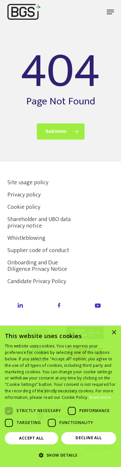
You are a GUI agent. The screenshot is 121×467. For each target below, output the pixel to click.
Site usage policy (27, 182)
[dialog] (60, 396)
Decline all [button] (89, 437)
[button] (110, 12)
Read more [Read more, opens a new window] (100, 397)
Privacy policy (24, 195)
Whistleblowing (26, 238)
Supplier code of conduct (38, 250)
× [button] (113, 332)
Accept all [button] (31, 438)
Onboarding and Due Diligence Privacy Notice (37, 266)
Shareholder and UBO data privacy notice (39, 222)
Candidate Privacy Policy (36, 281)
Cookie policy (23, 207)
